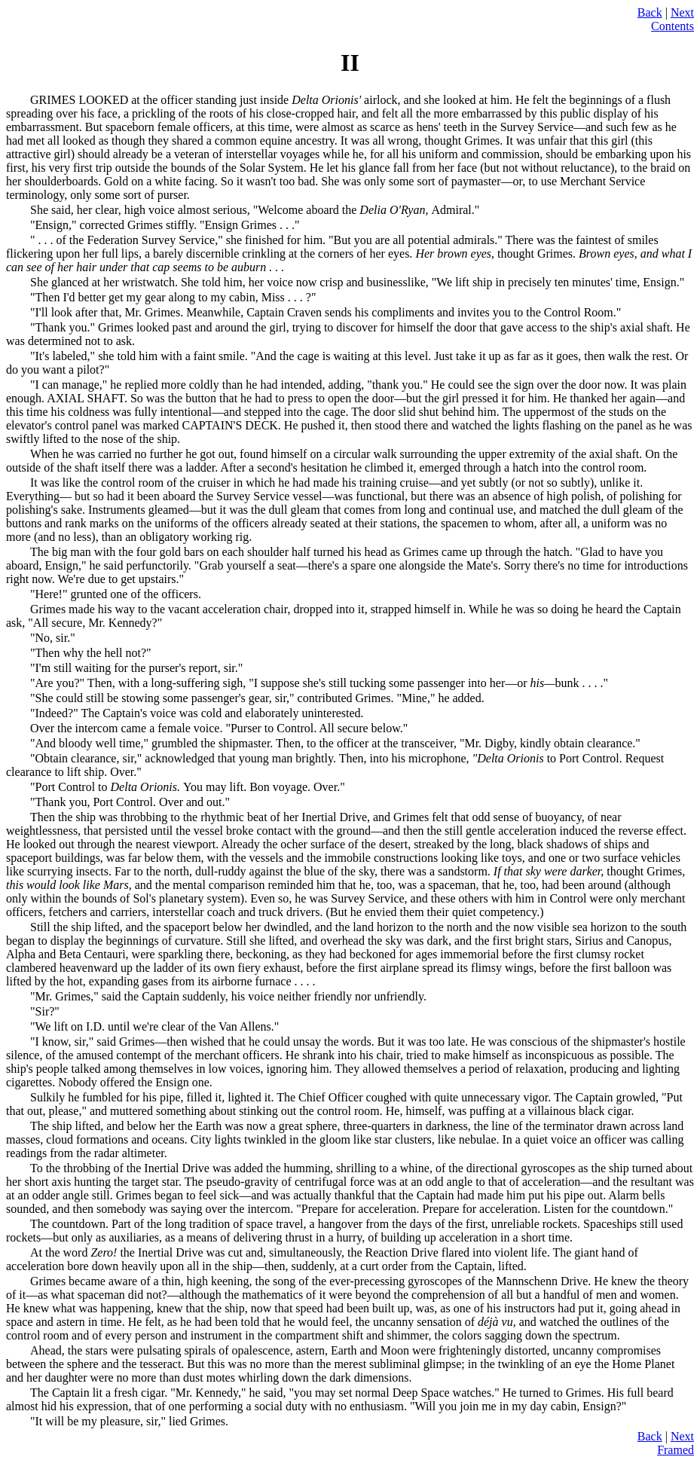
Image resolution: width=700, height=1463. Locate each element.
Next (682, 12)
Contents (672, 26)
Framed (675, 1449)
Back (649, 12)
